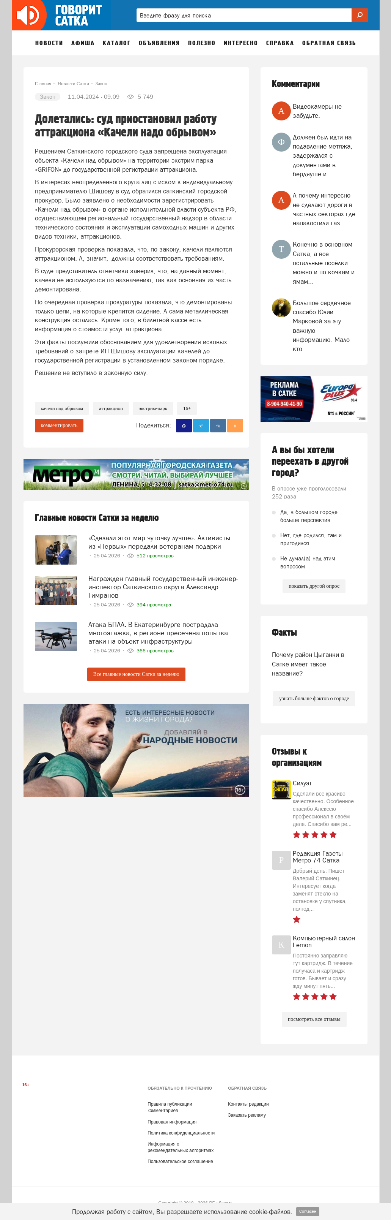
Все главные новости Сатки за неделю (136, 673)
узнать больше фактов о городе (314, 698)
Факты (284, 632)
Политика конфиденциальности (181, 1133)
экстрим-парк (153, 408)
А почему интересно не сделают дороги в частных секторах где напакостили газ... (324, 209)
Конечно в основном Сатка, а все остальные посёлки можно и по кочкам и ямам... (324, 263)
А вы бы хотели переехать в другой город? (310, 462)
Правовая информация (172, 1122)
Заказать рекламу (247, 1115)
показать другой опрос (314, 586)
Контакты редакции (248, 1104)
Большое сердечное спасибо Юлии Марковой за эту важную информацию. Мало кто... (322, 326)
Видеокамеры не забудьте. (317, 111)
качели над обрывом (62, 408)
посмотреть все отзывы (314, 1019)
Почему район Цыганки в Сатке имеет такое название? (308, 664)
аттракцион (111, 408)
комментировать (59, 425)
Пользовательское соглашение (180, 1161)
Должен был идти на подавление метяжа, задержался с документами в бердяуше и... (322, 155)
